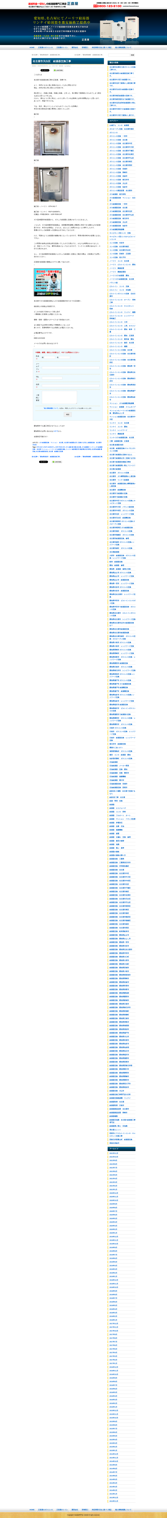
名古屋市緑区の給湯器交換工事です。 (121, 74)
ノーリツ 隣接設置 (116, 268)
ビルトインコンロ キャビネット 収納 (122, 307)
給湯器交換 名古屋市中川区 (120, 877)
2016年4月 (113, 1396)
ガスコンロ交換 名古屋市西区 (120, 165)
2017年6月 (113, 1345)
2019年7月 (113, 1255)
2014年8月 (113, 1469)
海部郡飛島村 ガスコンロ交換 (120, 751)
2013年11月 (113, 1501)
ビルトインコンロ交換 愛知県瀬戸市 (122, 392)
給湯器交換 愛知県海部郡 (119, 1025)
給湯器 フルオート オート (120, 815)
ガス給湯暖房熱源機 (116, 229)
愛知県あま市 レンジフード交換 (121, 576)
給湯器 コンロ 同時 (117, 812)
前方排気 (88, 452)
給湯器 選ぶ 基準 (116, 848)
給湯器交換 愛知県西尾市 (119, 1062)
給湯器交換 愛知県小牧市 (119, 971)
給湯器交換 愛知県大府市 (119, 960)
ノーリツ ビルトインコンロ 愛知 (122, 264)
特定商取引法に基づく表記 (101, 47)
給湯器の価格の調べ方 (117, 855)
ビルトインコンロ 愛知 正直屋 (121, 335)
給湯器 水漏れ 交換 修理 (120, 837)
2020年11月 (113, 1197)
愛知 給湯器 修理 (116, 565)
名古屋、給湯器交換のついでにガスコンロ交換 (122, 449)
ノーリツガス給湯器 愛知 (119, 275)
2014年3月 (113, 1487)
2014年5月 (113, 1479)
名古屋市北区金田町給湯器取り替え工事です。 (122, 104)
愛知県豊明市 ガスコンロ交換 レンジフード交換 (122, 719)
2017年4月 (113, 1352)
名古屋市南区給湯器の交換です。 (121, 96)
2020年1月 (113, 1233)
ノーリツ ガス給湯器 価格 (57, 452)
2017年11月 (113, 1327)
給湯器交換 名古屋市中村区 (120, 881)
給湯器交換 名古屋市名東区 (120, 895)
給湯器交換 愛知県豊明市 (119, 1073)
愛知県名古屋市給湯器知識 (119, 633)
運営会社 (75, 47)
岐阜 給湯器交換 (115, 562)
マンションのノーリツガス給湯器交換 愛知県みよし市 (122, 412)
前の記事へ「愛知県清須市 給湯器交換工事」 (46, 55)
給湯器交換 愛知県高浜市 (119, 1087)
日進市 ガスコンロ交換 (117, 728)
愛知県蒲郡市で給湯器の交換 (120, 714)
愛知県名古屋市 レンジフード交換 (122, 619)
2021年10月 (113, 1157)
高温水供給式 (114, 1143)
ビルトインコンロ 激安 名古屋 (121, 343)
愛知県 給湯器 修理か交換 (120, 569)
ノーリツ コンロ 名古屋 (119, 261)
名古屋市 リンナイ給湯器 (119, 480)
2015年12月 (113, 1410)
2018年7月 (113, 1298)
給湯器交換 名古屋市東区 (119, 910)
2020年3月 (113, 1226)
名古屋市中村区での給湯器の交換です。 (122, 110)
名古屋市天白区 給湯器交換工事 (52, 61)
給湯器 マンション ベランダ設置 (122, 819)
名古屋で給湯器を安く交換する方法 (75, 445)
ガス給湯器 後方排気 (117, 194)
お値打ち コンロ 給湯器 (119, 125)
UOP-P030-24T (60, 449)
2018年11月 (113, 1284)
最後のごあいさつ (115, 747)
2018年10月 (113, 1287)
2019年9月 (113, 1247)
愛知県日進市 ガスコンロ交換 (120, 667)
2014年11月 (113, 1458)
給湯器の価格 (114, 852)
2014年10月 (113, 1461)
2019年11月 (113, 1240)
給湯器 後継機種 (115, 830)
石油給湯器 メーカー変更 (119, 766)
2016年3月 (113, 1400)
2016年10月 (113, 1374)
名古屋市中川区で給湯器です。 (120, 79)
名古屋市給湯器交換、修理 (119, 538)
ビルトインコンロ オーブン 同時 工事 (122, 301)
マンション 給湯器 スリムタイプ (122, 407)
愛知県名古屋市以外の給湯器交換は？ (121, 624)
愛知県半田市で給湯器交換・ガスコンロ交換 (122, 608)
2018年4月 (113, 1309)
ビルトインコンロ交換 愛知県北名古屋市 (122, 373)
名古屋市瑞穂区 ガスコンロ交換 (121, 535)
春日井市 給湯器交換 (117, 744)
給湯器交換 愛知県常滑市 (119, 986)
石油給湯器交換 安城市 (118, 784)
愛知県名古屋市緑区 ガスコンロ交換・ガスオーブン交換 (122, 637)
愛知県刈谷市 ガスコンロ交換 (120, 587)
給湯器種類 (113, 1116)
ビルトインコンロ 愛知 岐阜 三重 (122, 330)
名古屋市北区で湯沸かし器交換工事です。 (122, 84)
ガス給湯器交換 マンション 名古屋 (51, 445)
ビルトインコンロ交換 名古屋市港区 (122, 355)
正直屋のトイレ (62, 47)
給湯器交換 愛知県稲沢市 (119, 1055)
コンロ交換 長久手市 (117, 257)
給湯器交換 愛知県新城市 (119, 1000)
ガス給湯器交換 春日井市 (119, 218)
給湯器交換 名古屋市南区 (119, 891)
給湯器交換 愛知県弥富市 (119, 989)
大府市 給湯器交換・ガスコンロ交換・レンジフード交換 (122, 557)
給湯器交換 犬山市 (116, 1091)
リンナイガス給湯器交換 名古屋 (121, 437)
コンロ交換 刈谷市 (116, 243)
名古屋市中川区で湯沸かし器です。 (122, 115)
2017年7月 (113, 1342)
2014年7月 (113, 1472)
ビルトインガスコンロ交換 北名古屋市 (122, 295)
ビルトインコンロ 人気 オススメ (122, 326)
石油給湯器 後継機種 (117, 776)
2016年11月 (113, 1371)
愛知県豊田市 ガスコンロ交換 (120, 724)
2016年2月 (113, 1403)
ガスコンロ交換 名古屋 (118, 140)
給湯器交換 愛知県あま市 (119, 935)
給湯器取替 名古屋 (116, 1102)
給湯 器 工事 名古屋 (117, 797)
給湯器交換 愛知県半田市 (119, 953)
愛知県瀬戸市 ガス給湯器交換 (120, 684)
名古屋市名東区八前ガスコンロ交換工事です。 (122, 68)
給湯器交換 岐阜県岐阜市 (119, 931)
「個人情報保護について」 (51, 411)
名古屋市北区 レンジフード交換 (121, 514)
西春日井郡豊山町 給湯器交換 (120, 1139)
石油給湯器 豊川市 (116, 780)
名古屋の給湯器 (115, 469)
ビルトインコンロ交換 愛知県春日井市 (122, 380)
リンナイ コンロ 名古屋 (119, 423)
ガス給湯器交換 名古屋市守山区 (121, 215)
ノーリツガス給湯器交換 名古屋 (121, 279)
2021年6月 (113, 1171)
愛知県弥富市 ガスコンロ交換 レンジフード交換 (122, 658)
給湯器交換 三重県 (116, 859)
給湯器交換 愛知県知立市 (119, 1051)
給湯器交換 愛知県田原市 (119, 1040)
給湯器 (111, 804)
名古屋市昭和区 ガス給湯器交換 (121, 527)
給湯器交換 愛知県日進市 (119, 1004)
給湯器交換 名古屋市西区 (119, 928)
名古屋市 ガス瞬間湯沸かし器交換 (122, 476)
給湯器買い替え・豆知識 (118, 1126)
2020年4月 (113, 1222)
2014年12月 (113, 1454)
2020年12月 (113, 1193)
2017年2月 (113, 1360)
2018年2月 (113, 1316)
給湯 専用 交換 (115, 801)
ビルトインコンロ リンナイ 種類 (122, 312)
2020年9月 (113, 1204)
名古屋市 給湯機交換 (117, 490)
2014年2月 (113, 1490)
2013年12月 (113, 1497)
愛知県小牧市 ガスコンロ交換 (120, 642)
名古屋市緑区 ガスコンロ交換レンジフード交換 (121, 543)
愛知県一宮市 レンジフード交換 (121, 583)
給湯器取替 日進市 (116, 1105)
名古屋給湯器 (114, 552)
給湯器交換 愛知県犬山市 (119, 1036)
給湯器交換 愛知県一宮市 (119, 942)
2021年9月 (113, 1160)
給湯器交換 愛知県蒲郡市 (119, 1058)
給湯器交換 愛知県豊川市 (119, 1069)
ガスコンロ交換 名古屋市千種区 (121, 151)
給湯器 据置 (114, 833)
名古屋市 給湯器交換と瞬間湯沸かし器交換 (122, 485)
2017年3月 (113, 1356)
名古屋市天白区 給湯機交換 (120, 518)
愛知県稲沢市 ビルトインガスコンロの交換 (122, 709)
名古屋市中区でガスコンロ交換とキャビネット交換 (122, 502)
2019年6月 (113, 1258)
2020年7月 (113, 1211)
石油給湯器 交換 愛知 (118, 769)
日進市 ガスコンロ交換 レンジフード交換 (122, 733)
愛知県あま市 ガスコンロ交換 (120, 573)
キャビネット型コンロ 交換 (120, 233)
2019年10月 (113, 1244)
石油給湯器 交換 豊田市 (119, 773)
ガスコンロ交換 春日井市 (119, 180)
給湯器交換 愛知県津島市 (119, 1022)
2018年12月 (113, 1280)
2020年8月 (113, 1208)
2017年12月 (113, 1323)
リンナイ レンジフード (118, 430)
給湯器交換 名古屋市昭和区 (120, 906)
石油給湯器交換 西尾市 (118, 787)
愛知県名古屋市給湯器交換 (119, 629)
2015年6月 (113, 1432)
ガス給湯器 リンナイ (88, 449)
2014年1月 (113, 1494)
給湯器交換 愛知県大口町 (119, 957)
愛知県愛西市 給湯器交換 (118, 663)
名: (58, 357)
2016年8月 (113, 1381)
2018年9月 (113, 1291)
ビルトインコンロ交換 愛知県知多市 (122, 398)
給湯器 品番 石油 (116, 826)
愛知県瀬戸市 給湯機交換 (118, 687)
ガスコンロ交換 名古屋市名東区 (121, 154)
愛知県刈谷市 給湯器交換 (119, 591)
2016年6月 (113, 1389)
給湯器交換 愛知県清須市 (119, 1029)
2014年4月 (113, 1483)
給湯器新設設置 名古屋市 (119, 1109)
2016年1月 (113, 1407)
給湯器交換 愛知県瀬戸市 (119, 1033)
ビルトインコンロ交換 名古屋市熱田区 (122, 361)
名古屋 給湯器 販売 (42, 454)
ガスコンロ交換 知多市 (118, 187)
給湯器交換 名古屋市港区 (119, 913)
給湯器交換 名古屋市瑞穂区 (120, 920)
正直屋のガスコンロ (45, 47)
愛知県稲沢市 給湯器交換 (118, 704)
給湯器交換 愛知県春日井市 (120, 1007)
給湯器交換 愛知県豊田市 (119, 1080)
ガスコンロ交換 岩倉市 (118, 176)
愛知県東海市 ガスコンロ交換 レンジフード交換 (122, 675)
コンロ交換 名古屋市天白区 (120, 250)
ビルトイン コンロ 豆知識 (120, 290)
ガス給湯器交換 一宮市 (118, 204)
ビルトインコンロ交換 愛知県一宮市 (122, 367)
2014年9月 (113, 1465)
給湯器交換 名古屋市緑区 (119, 924)
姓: (43, 357)
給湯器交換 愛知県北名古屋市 (120, 949)
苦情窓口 (85, 47)
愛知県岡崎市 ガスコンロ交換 (120, 650)
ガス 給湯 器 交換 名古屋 (73, 449)
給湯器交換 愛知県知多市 (119, 1044)
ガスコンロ (113, 132)
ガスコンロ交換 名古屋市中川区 (121, 147)
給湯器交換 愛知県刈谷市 (119, 946)
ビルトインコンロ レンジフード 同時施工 (122, 317)
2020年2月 (113, 1229)
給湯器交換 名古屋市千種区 (120, 888)
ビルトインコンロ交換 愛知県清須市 (122, 386)
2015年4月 (113, 1440)
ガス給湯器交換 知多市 (118, 226)
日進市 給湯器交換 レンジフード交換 (122, 739)
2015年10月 (113, 1418)
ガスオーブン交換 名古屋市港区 (121, 129)
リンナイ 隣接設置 (116, 434)
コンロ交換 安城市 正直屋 (120, 254)
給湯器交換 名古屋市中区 (119, 873)
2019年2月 (113, 1273)
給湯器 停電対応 (115, 823)
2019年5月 (113, 1262)
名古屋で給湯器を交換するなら (120, 455)
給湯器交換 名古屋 (116, 870)
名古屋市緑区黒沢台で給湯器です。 (122, 99)
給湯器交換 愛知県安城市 (119, 968)
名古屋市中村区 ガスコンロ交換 (121, 510)
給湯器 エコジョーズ (117, 808)
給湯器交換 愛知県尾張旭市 (120, 975)
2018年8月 (113, 1295)
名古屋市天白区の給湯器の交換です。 (121, 90)
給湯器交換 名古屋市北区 (119, 884)
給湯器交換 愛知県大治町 (119, 964)
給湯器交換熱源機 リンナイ (120, 1098)
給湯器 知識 (114, 844)
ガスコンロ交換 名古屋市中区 (120, 143)
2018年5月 (113, 1305)
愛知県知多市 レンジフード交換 (121, 701)
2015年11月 (113, 1414)
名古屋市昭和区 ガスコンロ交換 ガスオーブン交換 (122, 522)
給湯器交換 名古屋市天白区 (120, 899)
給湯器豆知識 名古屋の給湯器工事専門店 (122, 1121)
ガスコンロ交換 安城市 (118, 169)
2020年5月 (113, 1218)
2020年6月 (113, 1215)
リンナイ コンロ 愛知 (118, 427)
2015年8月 (113, 1425)
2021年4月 (113, 1178)
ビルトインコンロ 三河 (118, 322)
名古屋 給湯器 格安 (116, 445)
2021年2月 (113, 1186)
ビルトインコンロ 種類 (118, 346)
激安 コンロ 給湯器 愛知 (120, 755)
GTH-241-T (39, 449)
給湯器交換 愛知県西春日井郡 (120, 1065)
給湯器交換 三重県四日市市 (120, 862)
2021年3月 (113, 1182)
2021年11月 (113, 1153)
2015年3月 (113, 1443)
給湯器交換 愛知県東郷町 (119, 1015)
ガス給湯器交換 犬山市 (118, 222)
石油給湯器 (113, 762)
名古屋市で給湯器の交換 (118, 493)
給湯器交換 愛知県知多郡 (119, 1047)
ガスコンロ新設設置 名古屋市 (120, 190)
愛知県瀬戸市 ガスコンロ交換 (120, 680)
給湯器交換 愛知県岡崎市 (119, 978)
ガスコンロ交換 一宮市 (118, 136)
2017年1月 (113, 1363)
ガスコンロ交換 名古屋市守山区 (121, 158)
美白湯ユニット (115, 1130)
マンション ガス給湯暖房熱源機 (121, 403)
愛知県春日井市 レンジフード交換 (122, 670)
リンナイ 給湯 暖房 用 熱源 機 (75, 452)
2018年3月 (113, 1313)
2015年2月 (113, 1447)
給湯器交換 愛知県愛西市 (119, 996)
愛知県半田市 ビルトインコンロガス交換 (122, 602)
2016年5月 (113, 1392)
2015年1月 (113, 1450)
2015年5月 (113, 1436)
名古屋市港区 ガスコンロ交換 (120, 531)
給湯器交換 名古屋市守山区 (120, 902)
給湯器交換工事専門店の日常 (120, 1094)
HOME (32, 47)
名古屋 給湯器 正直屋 (56, 454)
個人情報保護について (123, 47)
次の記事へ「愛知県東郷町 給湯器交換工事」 (89, 55)
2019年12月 (113, 1237)
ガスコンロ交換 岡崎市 (118, 172)
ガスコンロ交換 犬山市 (118, 183)
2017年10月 (113, 1331)
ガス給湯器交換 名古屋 (118, 208)
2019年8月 (113, 1251)
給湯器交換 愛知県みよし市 (120, 939)
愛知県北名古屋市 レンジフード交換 (122, 595)
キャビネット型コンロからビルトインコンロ (122, 238)
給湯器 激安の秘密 (116, 841)
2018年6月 (113, 1302)
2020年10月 (113, 1200)
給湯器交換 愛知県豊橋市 (119, 1076)
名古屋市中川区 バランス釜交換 (121, 507)
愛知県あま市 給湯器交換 (119, 580)
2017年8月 (113, 1338)
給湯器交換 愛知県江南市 (119, 1018)
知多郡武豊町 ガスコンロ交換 (120, 758)
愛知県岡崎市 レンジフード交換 (121, 653)
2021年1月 (113, 1189)
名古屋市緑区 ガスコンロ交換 (120, 548)
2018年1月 (113, 1320)
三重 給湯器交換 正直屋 (119, 441)
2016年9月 (113, 1378)
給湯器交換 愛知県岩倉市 (119, 982)
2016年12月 (113, 1367)
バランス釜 (113, 283)
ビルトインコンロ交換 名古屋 (120, 350)
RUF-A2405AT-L (49, 449)
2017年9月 (113, 1334)
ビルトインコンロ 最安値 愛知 (121, 339)
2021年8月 (113, 1164)
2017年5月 (113, 1349)
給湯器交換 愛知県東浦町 (119, 1011)
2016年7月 (113, 1385)
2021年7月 (113, 1168)
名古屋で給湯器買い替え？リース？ (122, 465)
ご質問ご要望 (37, 399)
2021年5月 (113, 1175)
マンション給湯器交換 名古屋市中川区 (122, 418)
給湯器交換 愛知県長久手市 (120, 1084)
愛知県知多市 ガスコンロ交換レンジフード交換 (121, 696)
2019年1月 (113, 1276)
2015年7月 (113, 1429)
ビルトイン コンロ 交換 (120, 286)
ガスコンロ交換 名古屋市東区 (120, 161)
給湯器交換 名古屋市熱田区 (120, 917)
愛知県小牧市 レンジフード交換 (121, 646)
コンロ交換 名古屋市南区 (119, 246)
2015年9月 (113, 1421)
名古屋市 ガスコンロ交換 (119, 473)
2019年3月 (113, 1269)
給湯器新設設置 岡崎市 (118, 1113)
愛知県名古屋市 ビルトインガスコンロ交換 (122, 614)
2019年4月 (113, 1266)
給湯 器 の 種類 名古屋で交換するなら (122, 792)
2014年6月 (113, 1476)
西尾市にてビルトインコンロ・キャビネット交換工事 (122, 1134)
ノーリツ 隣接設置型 (117, 272)
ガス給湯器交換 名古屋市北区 (120, 211)
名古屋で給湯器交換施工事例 (120, 462)
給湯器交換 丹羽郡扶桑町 (119, 866)
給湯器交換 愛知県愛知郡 (119, 993)
